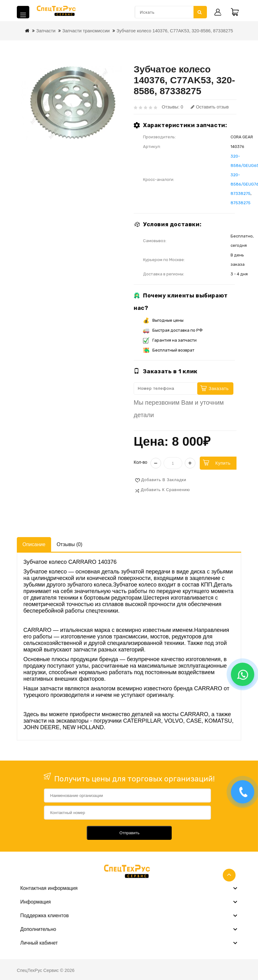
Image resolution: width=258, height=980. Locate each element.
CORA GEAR (242, 137)
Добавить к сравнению (165, 489)
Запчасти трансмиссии (86, 30)
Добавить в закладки (163, 479)
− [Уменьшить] (156, 463)
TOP (229, 875)
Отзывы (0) (70, 544)
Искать (200, 12)
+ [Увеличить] (190, 463)
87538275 (241, 202)
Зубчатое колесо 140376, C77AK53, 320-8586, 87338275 (175, 30)
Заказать (219, 388)
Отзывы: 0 (172, 106)
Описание (33, 544)
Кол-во (140, 462)
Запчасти (45, 30)
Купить (223, 463)
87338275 (241, 193)
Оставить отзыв (210, 106)
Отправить (129, 832)
